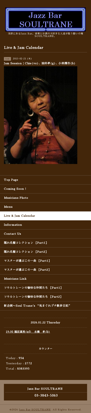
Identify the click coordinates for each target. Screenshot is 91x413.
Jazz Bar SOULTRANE (35, 410)
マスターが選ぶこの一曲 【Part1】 (27, 260)
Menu (8, 206)
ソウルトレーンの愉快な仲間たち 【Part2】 (33, 296)
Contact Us (12, 233)
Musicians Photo (16, 197)
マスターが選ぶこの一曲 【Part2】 (27, 269)
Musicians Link (15, 278)
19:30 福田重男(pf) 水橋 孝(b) (28, 332)
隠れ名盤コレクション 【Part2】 (26, 251)
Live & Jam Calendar (19, 215)
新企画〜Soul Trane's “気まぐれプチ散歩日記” (37, 305)
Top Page (11, 179)
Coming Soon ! (15, 188)
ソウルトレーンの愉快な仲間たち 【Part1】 (33, 287)
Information (13, 224)
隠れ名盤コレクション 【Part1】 (26, 242)
